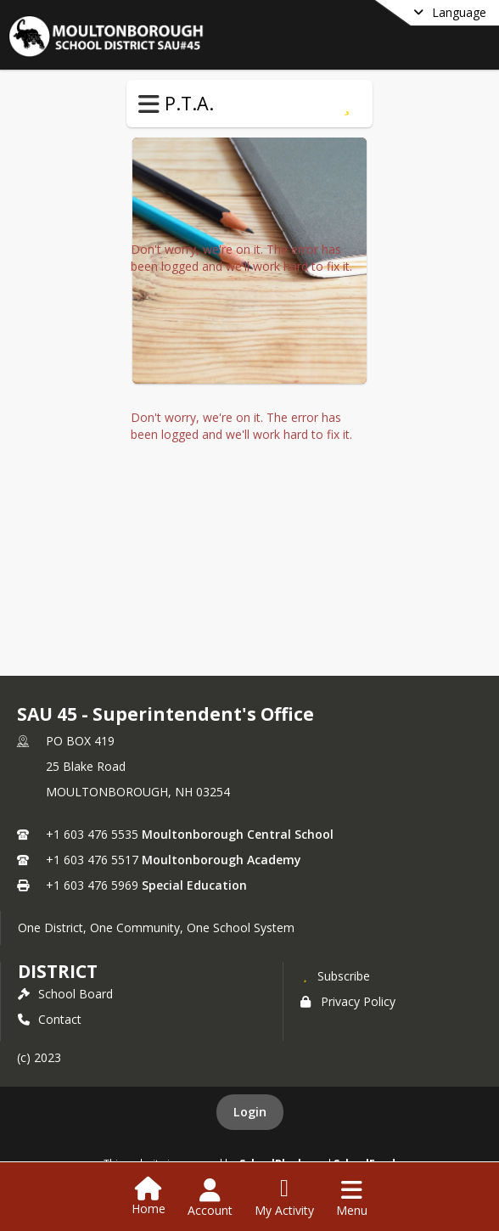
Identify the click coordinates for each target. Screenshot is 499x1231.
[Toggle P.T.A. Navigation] (149, 104)
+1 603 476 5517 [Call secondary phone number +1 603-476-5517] (92, 860)
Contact (49, 1019)
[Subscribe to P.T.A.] (347, 103)
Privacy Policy (347, 1001)
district (58, 971)
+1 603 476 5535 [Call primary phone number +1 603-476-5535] (92, 834)
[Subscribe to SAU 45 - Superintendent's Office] (335, 975)
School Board (65, 994)
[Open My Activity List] (284, 1198)
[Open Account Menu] (210, 1198)
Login (249, 1112)
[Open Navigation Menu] (351, 1198)
